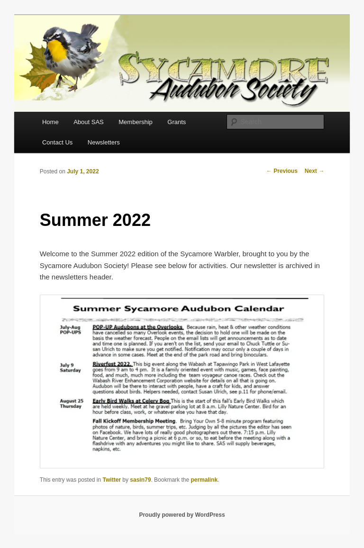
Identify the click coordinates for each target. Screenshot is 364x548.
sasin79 (140, 479)
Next (314, 171)
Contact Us (57, 142)
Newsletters (104, 142)
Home (50, 122)
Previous (282, 171)
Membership (135, 122)
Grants (176, 122)
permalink (204, 479)
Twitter (112, 479)
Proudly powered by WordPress (182, 515)
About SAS (88, 122)
